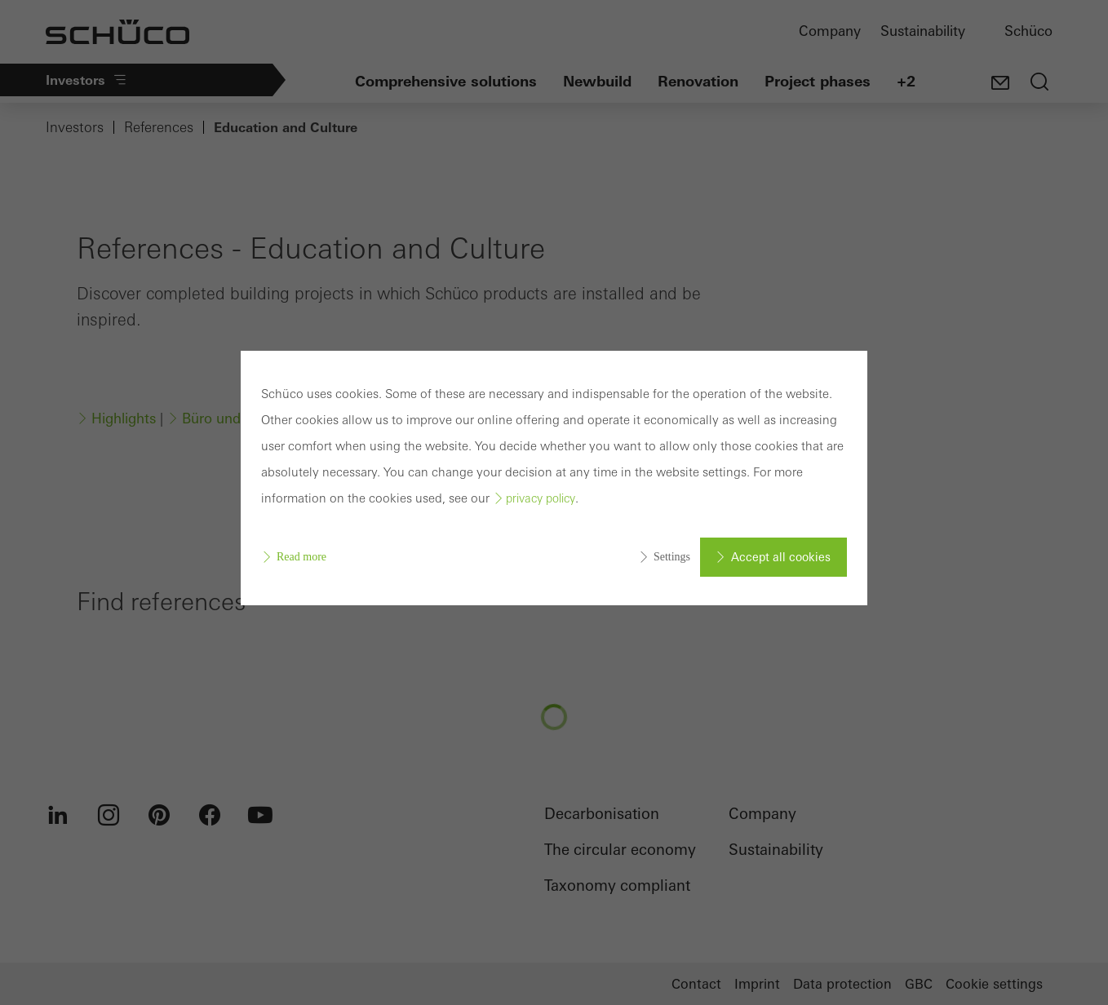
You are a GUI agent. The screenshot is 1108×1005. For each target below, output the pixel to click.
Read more (301, 557)
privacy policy (540, 498)
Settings (672, 557)
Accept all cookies (781, 557)
